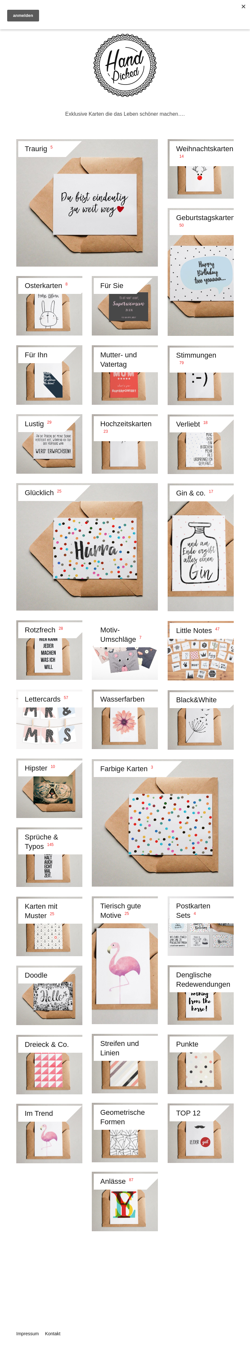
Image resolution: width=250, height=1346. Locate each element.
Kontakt (52, 1333)
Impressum (27, 1333)
